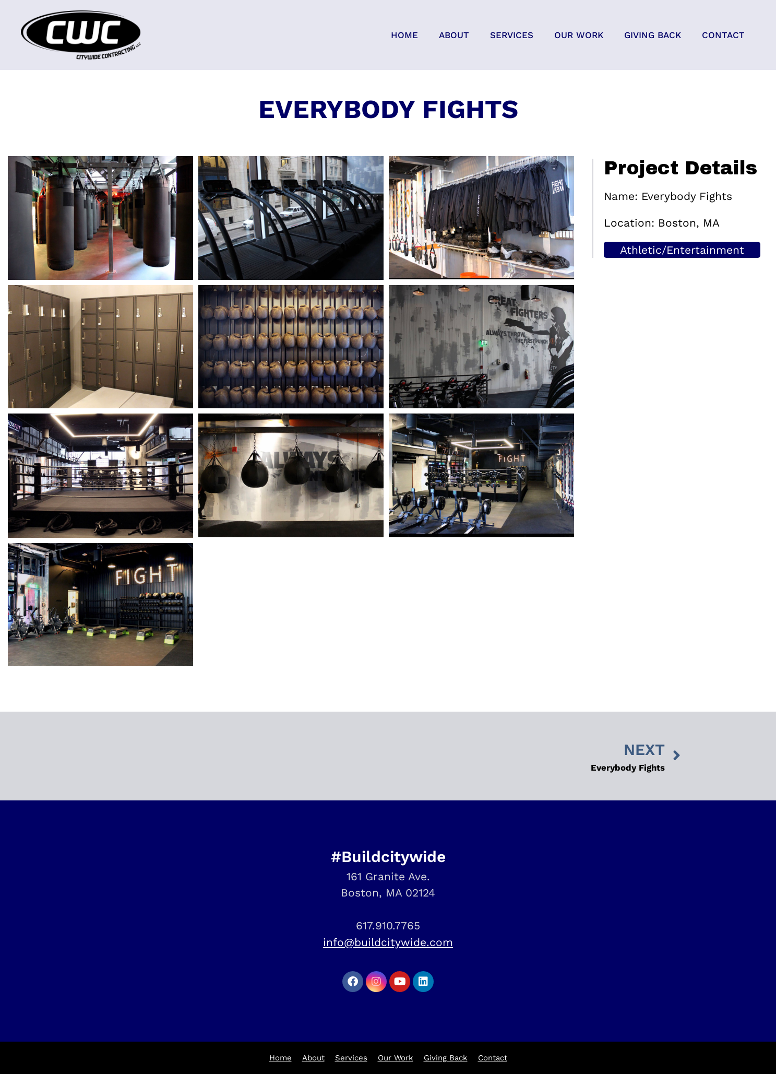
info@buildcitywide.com (388, 942)
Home (404, 35)
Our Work (578, 35)
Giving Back (652, 35)
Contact (723, 35)
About (454, 35)
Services (511, 35)
